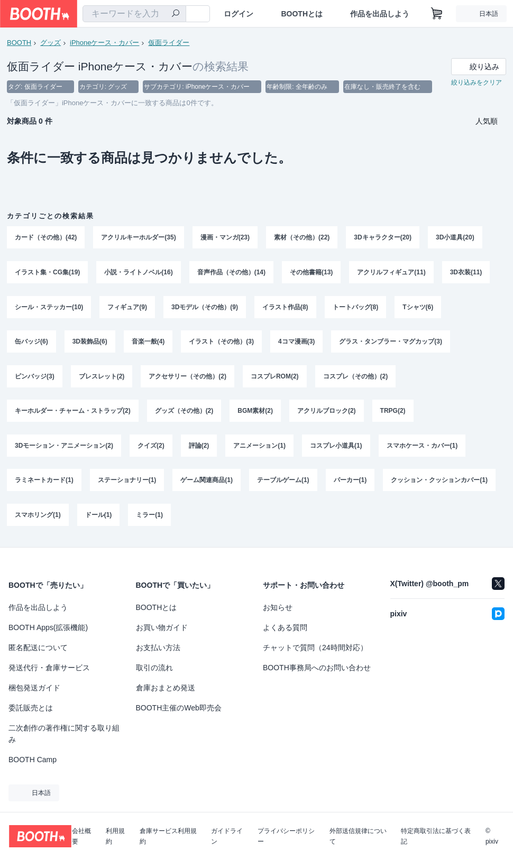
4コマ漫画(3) (296, 342)
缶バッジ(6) (31, 342)
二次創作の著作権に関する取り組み (64, 734)
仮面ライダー (168, 43)
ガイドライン (227, 836)
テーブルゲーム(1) (283, 481)
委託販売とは (30, 708)
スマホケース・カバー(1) (422, 446)
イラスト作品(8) (285, 307)
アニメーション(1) (259, 446)
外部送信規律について (358, 836)
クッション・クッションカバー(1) (439, 481)
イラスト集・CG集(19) (47, 272)
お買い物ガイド (162, 627)
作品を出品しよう (379, 13)
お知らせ (277, 607)
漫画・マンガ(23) (225, 237)
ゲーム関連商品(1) (206, 481)
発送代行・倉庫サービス (49, 667)
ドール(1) (98, 516)
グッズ (50, 43)
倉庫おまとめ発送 (165, 687)
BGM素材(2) (255, 411)
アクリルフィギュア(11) (391, 272)
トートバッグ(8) (356, 307)
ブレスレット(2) (102, 377)
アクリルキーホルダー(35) (138, 237)
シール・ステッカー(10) (49, 307)
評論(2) (199, 446)
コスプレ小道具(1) (336, 446)
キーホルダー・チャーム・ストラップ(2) (73, 411)
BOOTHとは (302, 13)
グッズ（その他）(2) (184, 411)
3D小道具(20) (455, 237)
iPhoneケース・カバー (104, 43)
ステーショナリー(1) (127, 481)
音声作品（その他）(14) (231, 272)
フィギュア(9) (127, 307)
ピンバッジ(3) (34, 377)
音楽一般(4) (148, 342)
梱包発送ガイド (34, 687)
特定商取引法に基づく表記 (436, 836)
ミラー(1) (149, 516)
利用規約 (115, 836)
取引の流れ (154, 667)
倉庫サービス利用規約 (168, 836)
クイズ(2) (151, 446)
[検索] (175, 14)
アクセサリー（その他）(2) (187, 377)
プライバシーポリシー (286, 836)
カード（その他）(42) (46, 237)
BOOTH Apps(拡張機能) (48, 627)
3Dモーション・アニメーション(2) (64, 446)
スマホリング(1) (38, 516)
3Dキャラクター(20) (382, 237)
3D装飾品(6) (89, 342)
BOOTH (19, 43)
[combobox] (134, 13)
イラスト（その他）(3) (221, 342)
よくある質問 (285, 627)
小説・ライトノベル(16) (138, 272)
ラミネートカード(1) (44, 481)
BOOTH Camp (32, 759)
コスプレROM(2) (275, 377)
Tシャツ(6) (417, 307)
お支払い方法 (158, 647)
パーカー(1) (350, 481)
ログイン (238, 13)
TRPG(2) (393, 411)
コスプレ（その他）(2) (355, 377)
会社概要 (81, 836)
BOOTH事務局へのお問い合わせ (317, 667)
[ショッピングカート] (437, 13)
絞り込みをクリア (476, 82)
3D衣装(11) (466, 272)
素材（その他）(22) (301, 237)
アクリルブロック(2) (326, 411)
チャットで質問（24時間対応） (315, 647)
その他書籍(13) (311, 272)
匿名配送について (38, 647)
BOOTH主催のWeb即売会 (179, 708)
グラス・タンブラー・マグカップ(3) (390, 342)
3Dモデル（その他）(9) (204, 307)
